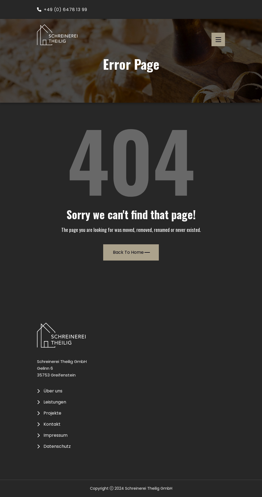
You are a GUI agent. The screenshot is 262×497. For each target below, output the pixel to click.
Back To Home (131, 252)
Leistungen (54, 402)
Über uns (52, 391)
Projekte (52, 413)
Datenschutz (57, 446)
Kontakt (52, 424)
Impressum (55, 435)
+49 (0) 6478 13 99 (62, 9)
